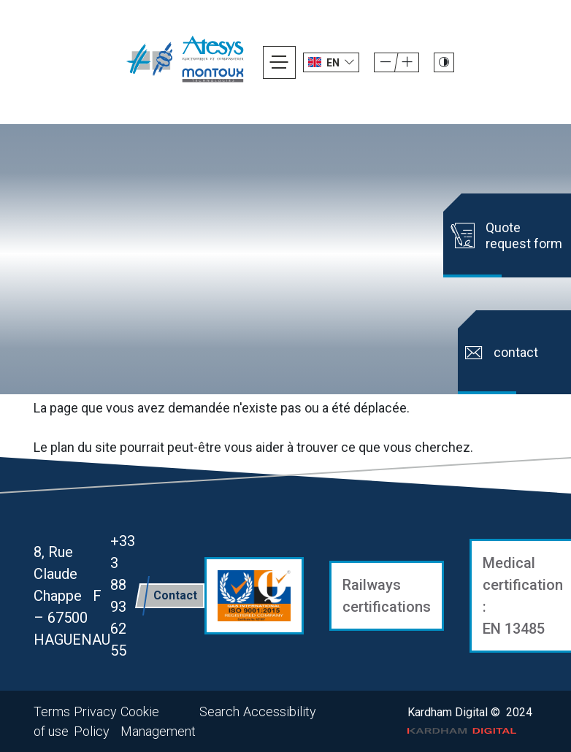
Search (219, 711)
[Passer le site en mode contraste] (444, 62)
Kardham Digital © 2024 (469, 719)
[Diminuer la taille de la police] (407, 62)
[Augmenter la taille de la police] (385, 62)
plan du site (83, 447)
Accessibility (279, 711)
